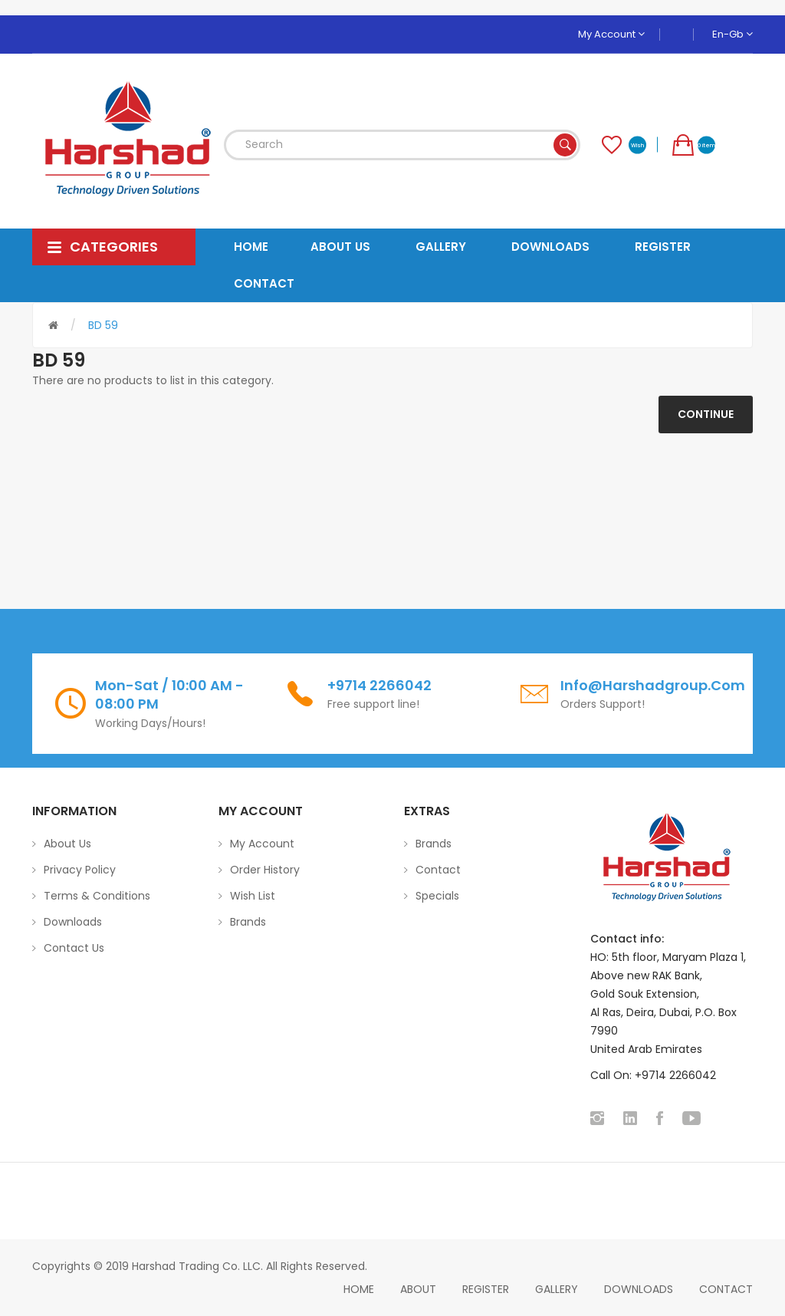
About (418, 1289)
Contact (438, 869)
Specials (437, 895)
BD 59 (103, 325)
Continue (706, 414)
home (358, 1289)
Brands (248, 921)
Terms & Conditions (97, 895)
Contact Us (74, 948)
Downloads (73, 921)
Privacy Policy (80, 869)
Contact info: (627, 938)
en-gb (732, 34)
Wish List (252, 895)
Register (485, 1289)
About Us (67, 843)
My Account (611, 34)
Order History (265, 869)
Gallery (556, 1289)
